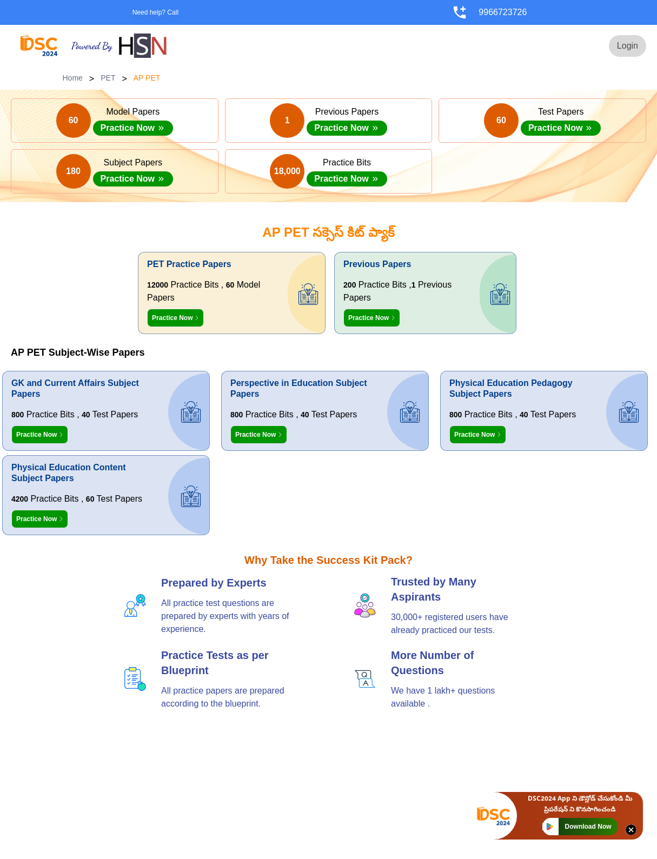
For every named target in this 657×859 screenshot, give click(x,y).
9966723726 (503, 12)
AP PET (147, 78)
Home (73, 78)
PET (108, 78)
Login (627, 45)
